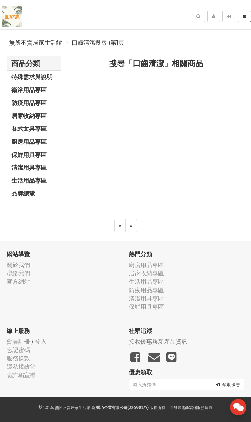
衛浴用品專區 (29, 89)
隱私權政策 (21, 366)
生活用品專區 (29, 180)
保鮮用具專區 (29, 154)
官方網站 (18, 281)
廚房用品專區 (29, 141)
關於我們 (18, 265)
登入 (41, 341)
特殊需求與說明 (31, 76)
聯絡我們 (18, 273)
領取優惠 (228, 384)
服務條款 (18, 358)
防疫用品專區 (29, 102)
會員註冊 (18, 341)
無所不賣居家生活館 (35, 42)
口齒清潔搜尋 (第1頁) (99, 42)
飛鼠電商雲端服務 (189, 407)
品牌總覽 (23, 193)
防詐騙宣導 (21, 375)
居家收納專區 (29, 115)
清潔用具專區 (29, 167)
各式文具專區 (29, 128)
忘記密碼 (18, 350)
